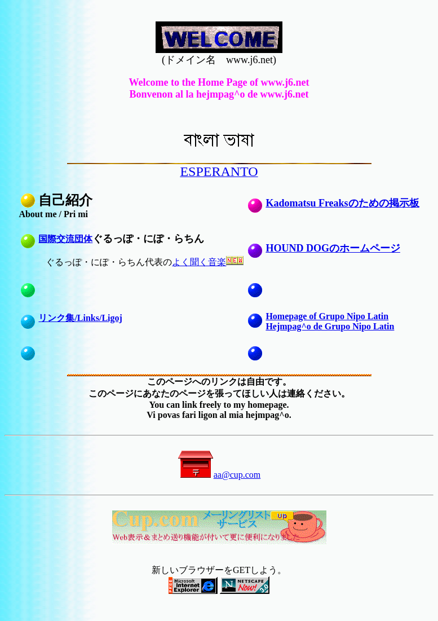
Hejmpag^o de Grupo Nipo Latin (330, 326)
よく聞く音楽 (199, 262)
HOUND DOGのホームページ (333, 248)
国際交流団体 (65, 239)
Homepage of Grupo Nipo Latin (327, 316)
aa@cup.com (219, 474)
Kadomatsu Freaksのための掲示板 (342, 203)
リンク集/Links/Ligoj (80, 318)
